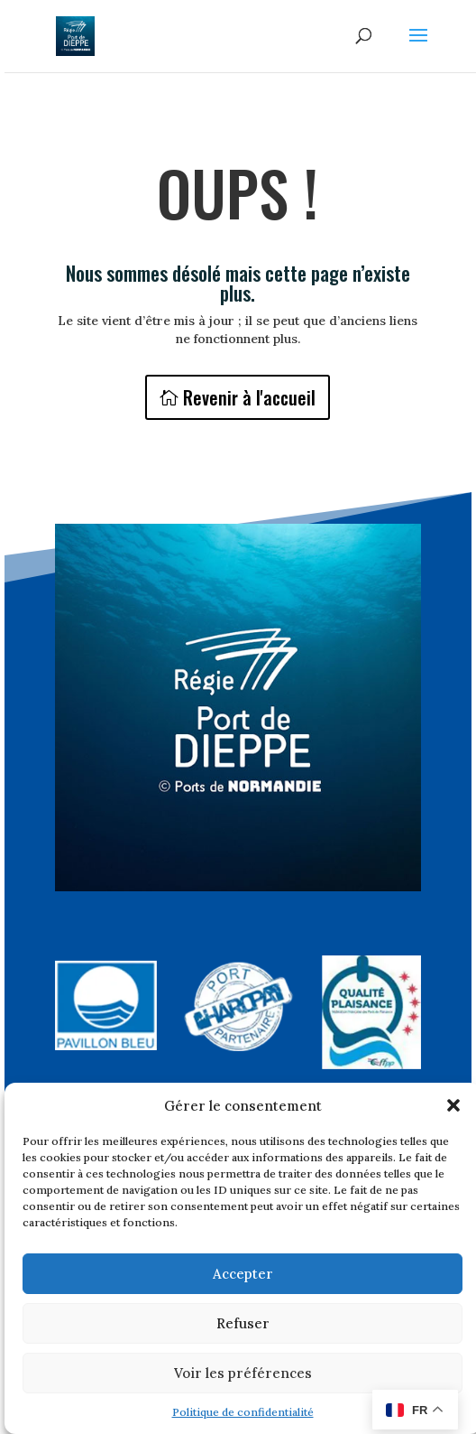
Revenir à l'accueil (249, 397)
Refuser (243, 1323)
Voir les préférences (243, 1373)
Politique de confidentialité (243, 1412)
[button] (453, 1105)
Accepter (243, 1273)
